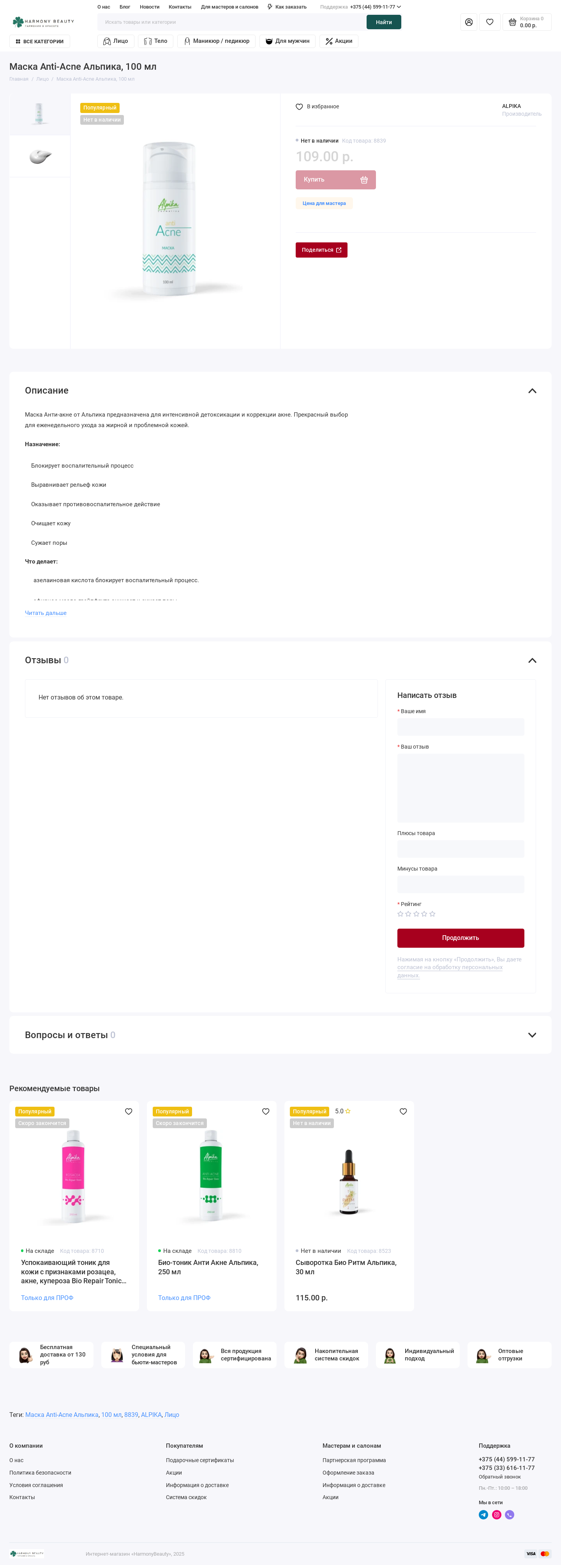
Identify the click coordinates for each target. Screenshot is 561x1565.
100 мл (111, 1414)
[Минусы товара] (460, 884)
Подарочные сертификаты (200, 1460)
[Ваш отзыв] (460, 788)
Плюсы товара (416, 833)
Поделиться (322, 250)
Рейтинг (411, 904)
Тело (155, 41)
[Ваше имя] (460, 727)
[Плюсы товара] (460, 849)
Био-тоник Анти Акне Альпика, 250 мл (208, 1267)
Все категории (40, 41)
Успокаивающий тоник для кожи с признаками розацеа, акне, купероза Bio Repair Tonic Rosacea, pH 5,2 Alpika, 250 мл (71, 1272)
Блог (125, 7)
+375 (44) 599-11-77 (360, 7)
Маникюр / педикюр (216, 41)
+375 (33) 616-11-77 (507, 1467)
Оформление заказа (348, 1473)
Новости (149, 7)
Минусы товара (417, 869)
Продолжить (460, 937)
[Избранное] (490, 22)
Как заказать (287, 7)
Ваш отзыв (415, 747)
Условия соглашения (36, 1485)
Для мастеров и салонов (229, 7)
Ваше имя (413, 711)
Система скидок (186, 1497)
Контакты (180, 7)
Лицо (115, 41)
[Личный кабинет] (468, 22)
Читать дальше (46, 612)
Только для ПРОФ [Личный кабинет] (47, 1298)
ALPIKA (511, 106)
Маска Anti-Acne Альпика (62, 1414)
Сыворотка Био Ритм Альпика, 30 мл (346, 1267)
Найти (384, 22)
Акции (339, 41)
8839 (131, 1414)
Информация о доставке (197, 1485)
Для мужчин (287, 41)
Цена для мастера (324, 203)
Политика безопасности (40, 1473)
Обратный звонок (500, 1477)
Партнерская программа (354, 1460)
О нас (103, 7)
